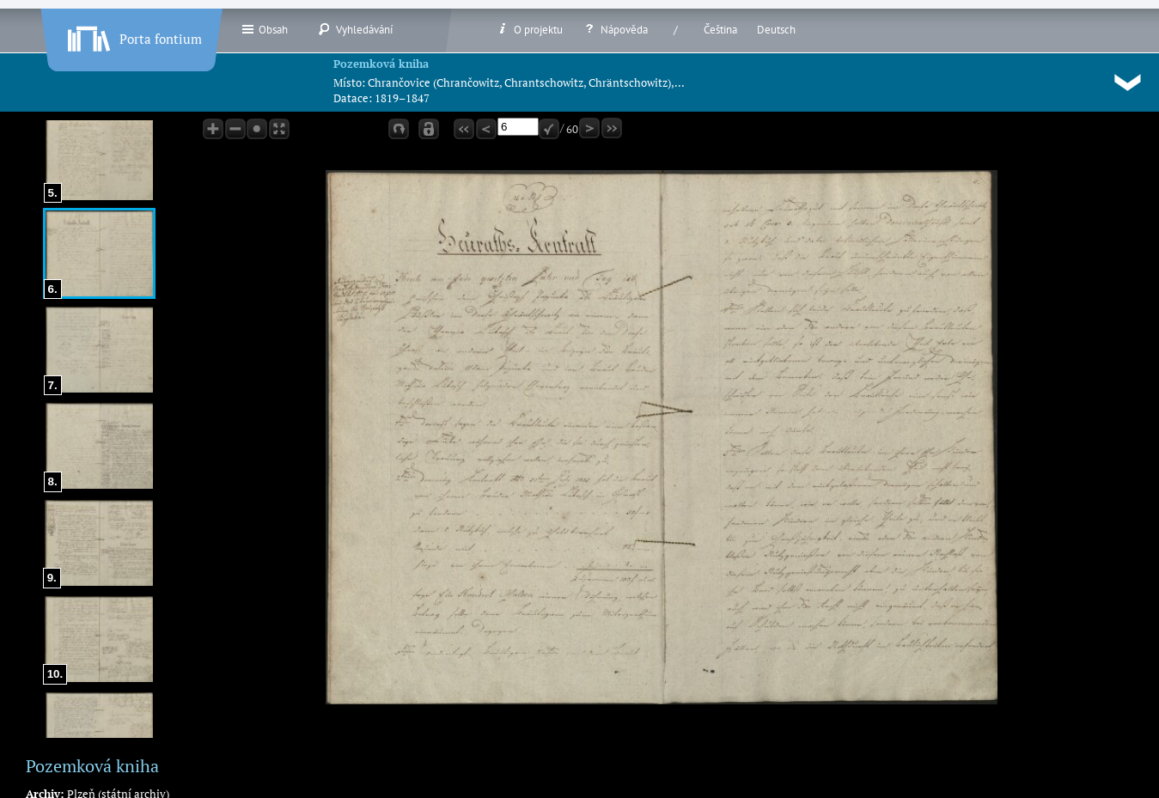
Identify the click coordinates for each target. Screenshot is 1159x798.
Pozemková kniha (381, 63)
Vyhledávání (355, 29)
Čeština (720, 29)
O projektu (529, 29)
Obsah (264, 29)
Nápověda (615, 29)
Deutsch (776, 29)
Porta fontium (133, 35)
